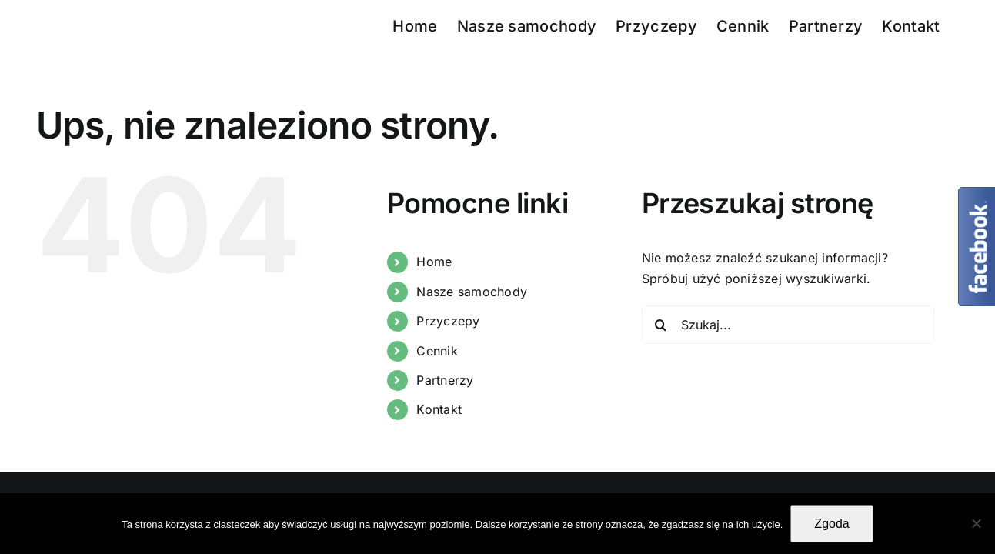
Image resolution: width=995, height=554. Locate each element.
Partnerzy (444, 380)
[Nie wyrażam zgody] (975, 523)
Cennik (436, 351)
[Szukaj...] (788, 324)
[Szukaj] (661, 324)
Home (434, 261)
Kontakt (439, 409)
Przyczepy (447, 321)
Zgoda (831, 523)
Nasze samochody (471, 291)
